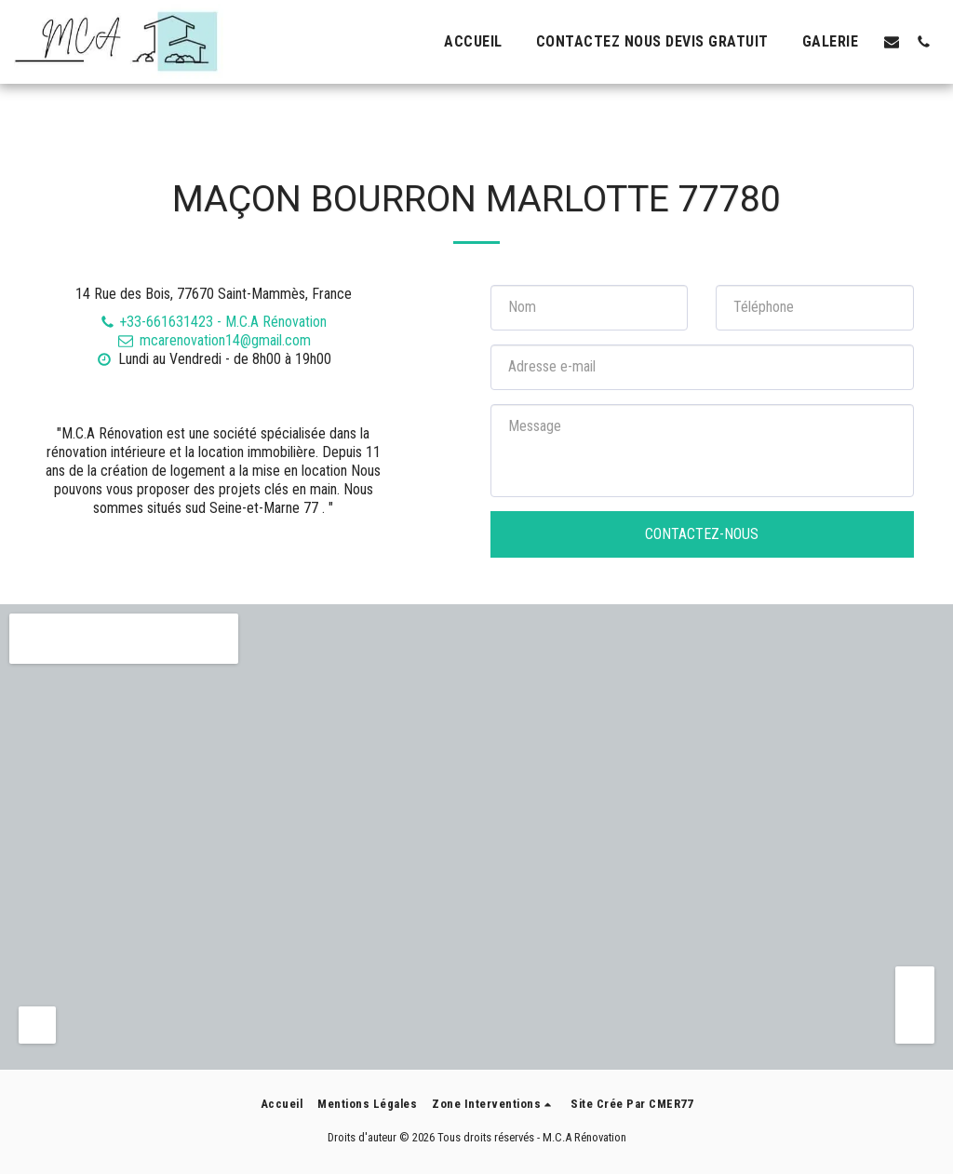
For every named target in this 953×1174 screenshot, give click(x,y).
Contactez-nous (701, 534)
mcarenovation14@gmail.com (213, 340)
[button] (891, 41)
